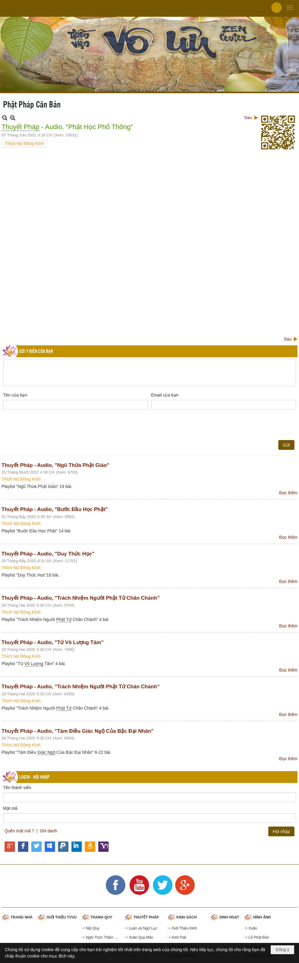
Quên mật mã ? (19, 830)
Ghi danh (48, 830)
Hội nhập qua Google (10, 846)
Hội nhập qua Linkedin (76, 846)
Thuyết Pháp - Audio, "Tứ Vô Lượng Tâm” (53, 642)
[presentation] (49, 424)
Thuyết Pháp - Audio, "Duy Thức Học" (48, 554)
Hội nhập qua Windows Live (50, 846)
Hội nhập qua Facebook (23, 846)
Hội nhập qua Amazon (90, 846)
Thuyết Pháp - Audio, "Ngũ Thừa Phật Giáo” (56, 465)
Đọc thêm (288, 492)
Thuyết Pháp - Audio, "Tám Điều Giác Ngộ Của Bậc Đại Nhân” (78, 731)
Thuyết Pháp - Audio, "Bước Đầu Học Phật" (55, 509)
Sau (248, 117)
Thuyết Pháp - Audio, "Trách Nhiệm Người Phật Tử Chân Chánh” (81, 598)
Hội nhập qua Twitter (36, 846)
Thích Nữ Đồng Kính (24, 143)
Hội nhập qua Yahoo (103, 846)
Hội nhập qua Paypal (63, 846)
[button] (290, 7)
